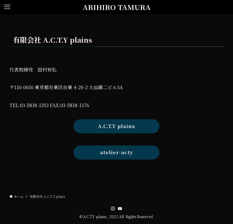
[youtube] (120, 208)
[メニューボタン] (7, 7)
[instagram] (113, 208)
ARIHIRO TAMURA (117, 7)
